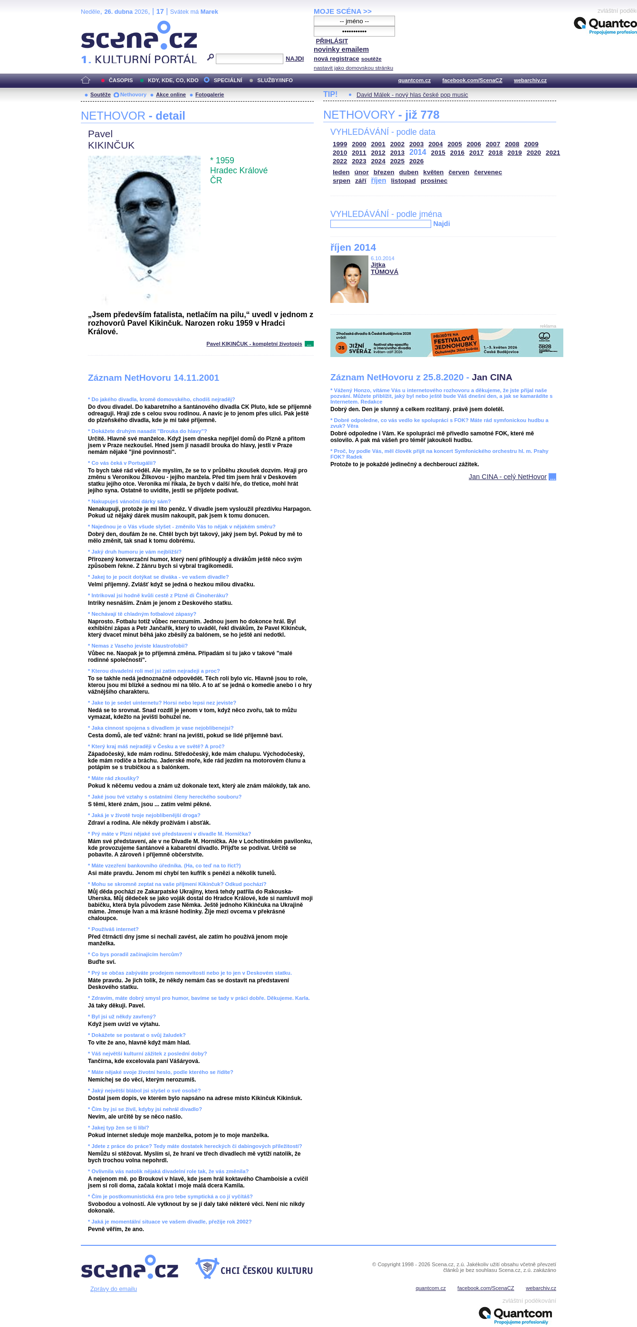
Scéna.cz (97, 24)
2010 (340, 152)
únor (362, 172)
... (309, 344)
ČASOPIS (121, 80)
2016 (457, 152)
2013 (397, 152)
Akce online (171, 94)
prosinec (434, 180)
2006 (474, 144)
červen (458, 172)
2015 (438, 152)
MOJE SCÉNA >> (343, 11)
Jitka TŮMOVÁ (384, 268)
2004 (435, 144)
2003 (416, 144)
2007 (493, 144)
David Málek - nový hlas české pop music (412, 94)
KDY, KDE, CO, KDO (173, 80)
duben (409, 172)
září (360, 180)
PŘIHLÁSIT (332, 41)
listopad (403, 180)
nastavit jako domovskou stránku (353, 68)
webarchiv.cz (530, 80)
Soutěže (100, 94)
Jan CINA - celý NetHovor (508, 476)
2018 (495, 152)
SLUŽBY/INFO (275, 80)
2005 (455, 144)
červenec (488, 172)
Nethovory (133, 94)
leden (341, 172)
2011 (359, 152)
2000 (359, 144)
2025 (397, 161)
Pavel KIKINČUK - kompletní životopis (254, 344)
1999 (340, 144)
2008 (512, 144)
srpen (341, 180)
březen (384, 172)
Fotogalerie (209, 94)
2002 (397, 144)
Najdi (441, 223)
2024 (378, 161)
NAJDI (295, 58)
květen (433, 172)
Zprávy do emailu (113, 1288)
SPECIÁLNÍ (228, 80)
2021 (553, 152)
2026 (416, 161)
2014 (417, 152)
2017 (476, 152)
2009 (531, 144)
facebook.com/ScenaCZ (472, 80)
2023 (359, 161)
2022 (340, 161)
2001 (378, 144)
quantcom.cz (414, 80)
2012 (378, 152)
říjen (378, 180)
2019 (515, 152)
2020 (534, 152)
